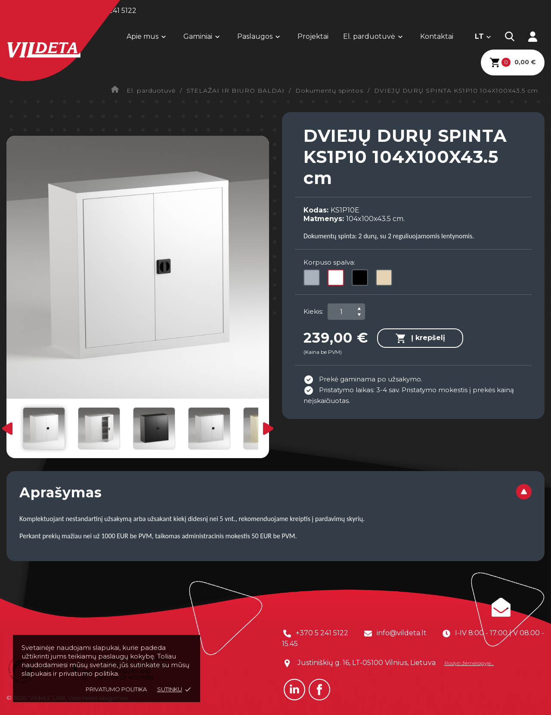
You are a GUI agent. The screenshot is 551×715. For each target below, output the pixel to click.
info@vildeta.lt (402, 633)
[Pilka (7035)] (313, 279)
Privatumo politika (116, 689)
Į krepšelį (420, 338)
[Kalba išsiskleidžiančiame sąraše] (483, 36)
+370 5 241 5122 (322, 633)
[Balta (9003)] (337, 279)
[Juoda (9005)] (361, 279)
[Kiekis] (341, 311)
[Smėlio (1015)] (386, 279)
